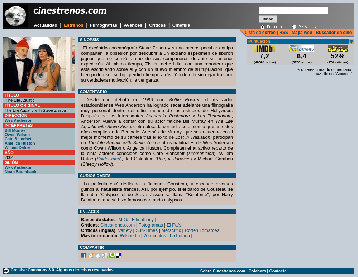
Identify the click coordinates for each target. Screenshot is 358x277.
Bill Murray (15, 130)
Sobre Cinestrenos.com (222, 271)
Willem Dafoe (17, 147)
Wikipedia (130, 235)
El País (174, 225)
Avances (133, 25)
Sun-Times (146, 230)
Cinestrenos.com (117, 225)
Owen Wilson (17, 134)
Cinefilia (181, 25)
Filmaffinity (143, 219)
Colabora (257, 271)
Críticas (157, 25)
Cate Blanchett (19, 139)
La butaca (180, 235)
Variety (125, 230)
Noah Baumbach (20, 172)
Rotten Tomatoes (202, 230)
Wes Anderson (19, 120)
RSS (283, 32)
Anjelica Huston (20, 143)
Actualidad (45, 25)
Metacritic (171, 230)
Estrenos (73, 25)
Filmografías (103, 25)
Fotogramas (151, 225)
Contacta (278, 271)
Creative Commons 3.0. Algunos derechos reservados (62, 270)
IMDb (122, 219)
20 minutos (155, 235)
